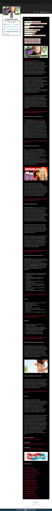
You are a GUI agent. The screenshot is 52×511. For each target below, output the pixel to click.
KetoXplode (28, 149)
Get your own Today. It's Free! (26, 509)
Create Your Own (46, 1)
